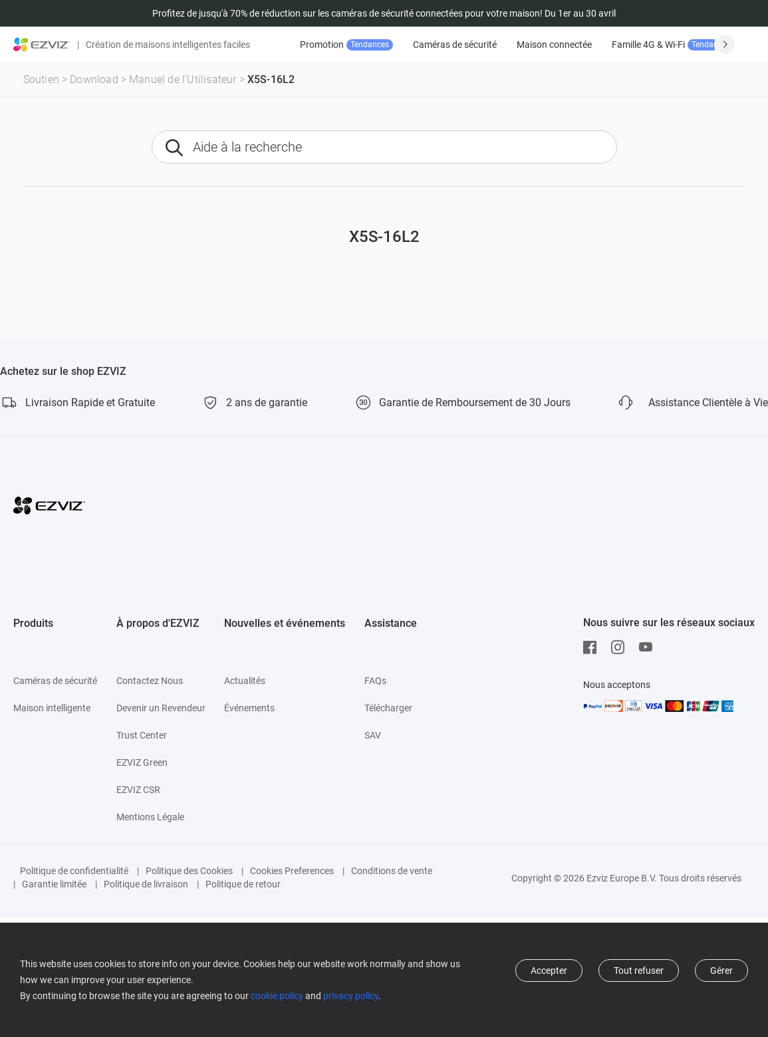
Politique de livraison (146, 884)
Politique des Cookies (189, 870)
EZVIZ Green (142, 762)
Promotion (346, 45)
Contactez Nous (149, 680)
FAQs (375, 680)
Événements (249, 708)
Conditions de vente (391, 870)
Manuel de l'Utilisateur (183, 79)
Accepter (549, 970)
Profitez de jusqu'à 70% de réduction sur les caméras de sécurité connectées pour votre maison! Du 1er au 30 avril (384, 13)
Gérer (721, 970)
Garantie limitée (54, 884)
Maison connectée (554, 44)
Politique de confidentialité (74, 870)
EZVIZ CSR (138, 789)
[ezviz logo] (41, 44)
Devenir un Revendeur (160, 708)
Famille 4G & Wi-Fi (673, 45)
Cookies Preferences (292, 870)
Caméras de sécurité (455, 44)
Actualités (244, 680)
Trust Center (141, 735)
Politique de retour (243, 884)
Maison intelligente (51, 708)
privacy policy (350, 995)
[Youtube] (649, 647)
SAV (372, 735)
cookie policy (277, 995)
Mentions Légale (150, 817)
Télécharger (388, 708)
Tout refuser (639, 970)
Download (94, 79)
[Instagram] (621, 647)
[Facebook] (593, 647)
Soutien (41, 79)
